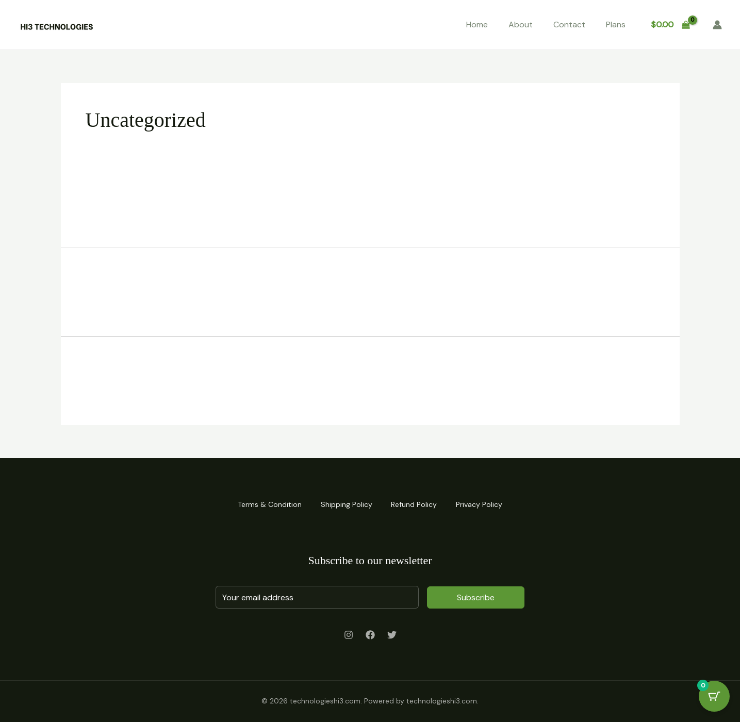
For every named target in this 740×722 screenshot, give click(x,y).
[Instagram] (348, 634)
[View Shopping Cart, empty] (670, 24)
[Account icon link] (717, 24)
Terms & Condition (267, 503)
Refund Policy (415, 503)
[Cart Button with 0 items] (714, 696)
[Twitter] (392, 634)
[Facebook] (370, 634)
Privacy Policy (481, 503)
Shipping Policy (345, 503)
